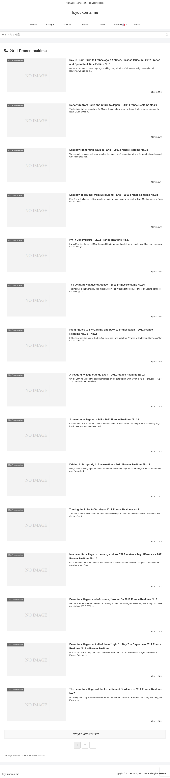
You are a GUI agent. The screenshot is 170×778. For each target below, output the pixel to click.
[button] (167, 34)
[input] (85, 35)
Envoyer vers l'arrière (85, 734)
